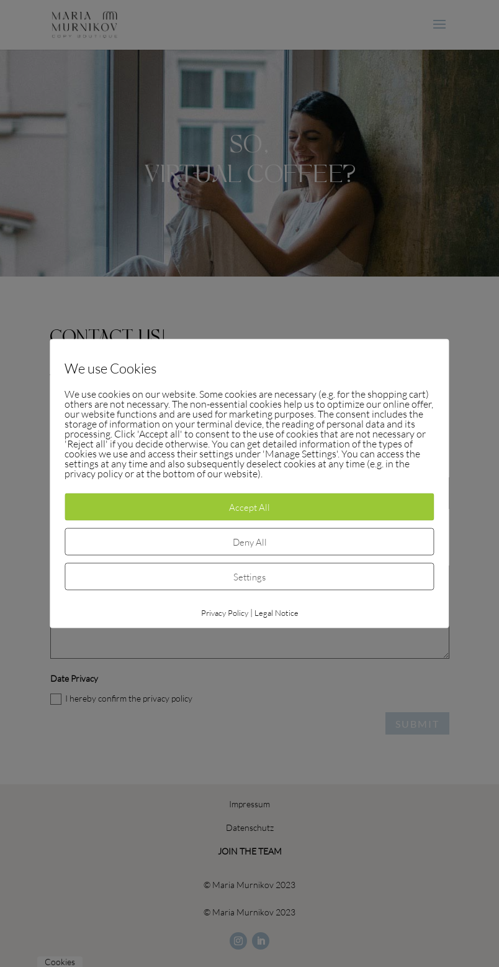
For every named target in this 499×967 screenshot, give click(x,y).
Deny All (250, 542)
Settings (249, 576)
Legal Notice (276, 613)
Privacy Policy (224, 613)
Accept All (249, 507)
